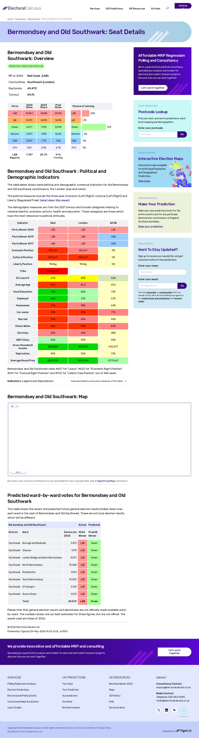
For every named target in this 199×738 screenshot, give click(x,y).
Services (95, 8)
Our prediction (69, 695)
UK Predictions (114, 8)
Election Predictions (18, 689)
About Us (70, 728)
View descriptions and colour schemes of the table (97, 381)
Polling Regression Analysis (21, 683)
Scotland (67, 701)
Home (10, 19)
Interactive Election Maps (160, 158)
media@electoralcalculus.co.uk (172, 700)
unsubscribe (165, 292)
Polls (111, 701)
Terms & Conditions (86, 728)
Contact (183, 7)
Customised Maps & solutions (23, 701)
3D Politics (115, 695)
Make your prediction (150, 226)
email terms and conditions (156, 298)
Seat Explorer (34, 19)
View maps (144, 181)
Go (182, 134)
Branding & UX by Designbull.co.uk (24, 731)
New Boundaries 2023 (121, 683)
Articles (155, 8)
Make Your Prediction (156, 204)
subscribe (151, 292)
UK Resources (137, 8)
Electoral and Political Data (21, 695)
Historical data (117, 707)
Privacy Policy (104, 728)
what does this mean (54, 200)
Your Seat (67, 683)
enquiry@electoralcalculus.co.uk (173, 687)
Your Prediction (70, 689)
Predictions (20, 19)
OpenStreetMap (106, 481)
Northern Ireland (71, 707)
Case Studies (14, 707)
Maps (112, 689)
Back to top (183, 716)
